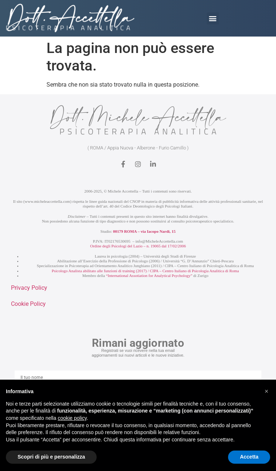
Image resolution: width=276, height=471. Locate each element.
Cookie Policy (28, 303)
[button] (213, 18)
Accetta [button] (249, 457)
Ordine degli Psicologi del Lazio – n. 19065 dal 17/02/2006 (138, 246)
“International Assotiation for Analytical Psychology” (149, 275)
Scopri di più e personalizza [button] (51, 457)
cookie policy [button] (72, 418)
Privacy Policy (29, 287)
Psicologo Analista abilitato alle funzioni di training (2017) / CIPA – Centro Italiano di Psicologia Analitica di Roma (145, 271)
